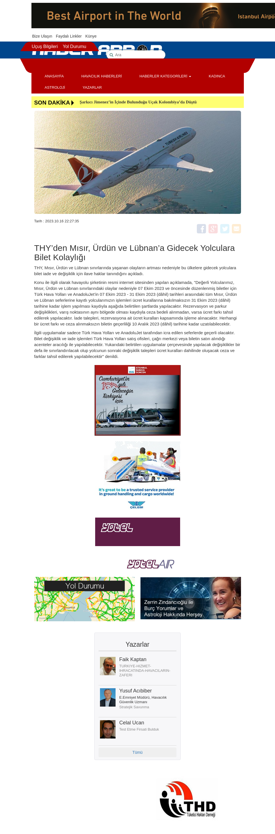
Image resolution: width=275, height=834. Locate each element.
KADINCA (217, 76)
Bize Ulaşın (42, 36)
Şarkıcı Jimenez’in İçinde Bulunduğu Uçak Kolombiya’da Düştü (138, 102)
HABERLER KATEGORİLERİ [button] (165, 76)
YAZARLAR (92, 87)
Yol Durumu (74, 46)
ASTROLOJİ (55, 87)
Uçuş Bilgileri (45, 46)
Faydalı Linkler (69, 36)
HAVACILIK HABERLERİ (101, 76)
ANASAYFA (54, 76)
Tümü (138, 752)
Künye (91, 36)
